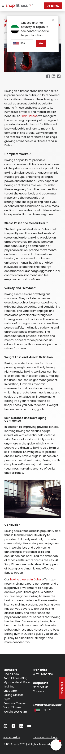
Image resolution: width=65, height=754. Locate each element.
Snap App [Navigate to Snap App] (10, 691)
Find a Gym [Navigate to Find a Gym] (11, 674)
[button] (56, 745)
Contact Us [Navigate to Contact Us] (40, 687)
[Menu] (3, 5)
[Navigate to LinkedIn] (21, 727)
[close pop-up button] (53, 20)
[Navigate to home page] (15, 6)
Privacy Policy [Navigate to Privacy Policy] (11, 737)
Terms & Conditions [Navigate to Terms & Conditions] (45, 737)
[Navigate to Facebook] (13, 727)
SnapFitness (29, 116)
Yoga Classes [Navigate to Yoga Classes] (12, 707)
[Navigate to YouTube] (29, 727)
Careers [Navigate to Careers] (38, 691)
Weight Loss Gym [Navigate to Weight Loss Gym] (15, 712)
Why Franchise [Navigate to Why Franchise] (43, 674)
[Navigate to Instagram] (5, 727)
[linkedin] (53, 77)
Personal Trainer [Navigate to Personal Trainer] (14, 703)
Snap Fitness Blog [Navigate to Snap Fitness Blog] (15, 678)
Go (41, 43)
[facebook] (48, 77)
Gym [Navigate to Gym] (6, 699)
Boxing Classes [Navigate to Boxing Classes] (13, 695)
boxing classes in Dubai (25, 579)
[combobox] (22, 43)
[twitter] (59, 77)
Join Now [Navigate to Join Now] (53, 5)
